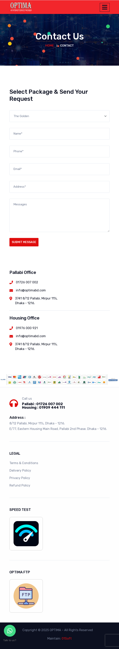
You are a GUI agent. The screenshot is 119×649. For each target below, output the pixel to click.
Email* (17, 169)
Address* (19, 186)
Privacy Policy (19, 478)
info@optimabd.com (31, 290)
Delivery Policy (20, 470)
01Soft (67, 638)
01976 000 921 (27, 328)
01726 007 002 (27, 282)
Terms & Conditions (23, 463)
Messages (20, 204)
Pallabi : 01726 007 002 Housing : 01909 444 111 (43, 406)
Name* (17, 133)
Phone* (18, 151)
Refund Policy (19, 485)
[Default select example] (59, 116)
